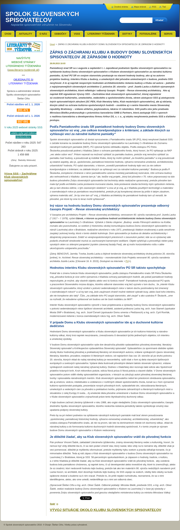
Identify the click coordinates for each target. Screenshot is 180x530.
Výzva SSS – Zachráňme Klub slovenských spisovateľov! (20, 177)
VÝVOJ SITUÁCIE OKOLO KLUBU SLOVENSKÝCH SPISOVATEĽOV (105, 510)
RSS (154, 7)
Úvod (52, 44)
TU (127, 261)
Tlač (164, 7)
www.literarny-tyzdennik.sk (23, 70)
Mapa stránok (140, 7)
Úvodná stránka (121, 7)
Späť (52, 503)
